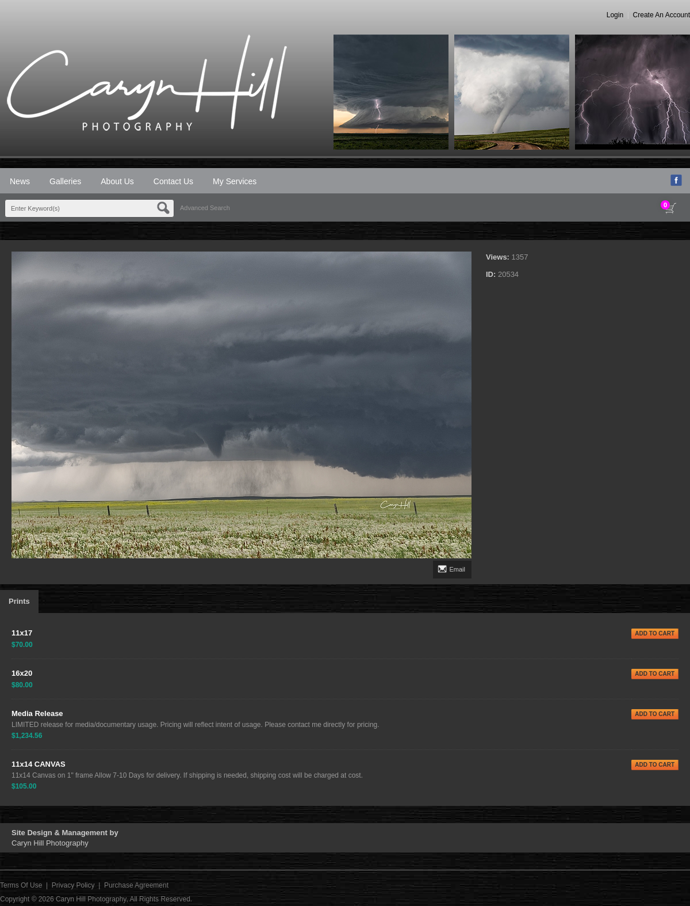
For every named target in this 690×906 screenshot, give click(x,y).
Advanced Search (205, 207)
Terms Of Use (21, 885)
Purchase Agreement (136, 885)
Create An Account (661, 15)
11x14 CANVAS (39, 764)
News (20, 181)
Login (615, 15)
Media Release (37, 713)
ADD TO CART (654, 633)
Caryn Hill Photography (91, 899)
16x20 (22, 673)
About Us (117, 181)
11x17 (22, 633)
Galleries (65, 181)
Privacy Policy (73, 885)
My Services (234, 181)
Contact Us (173, 181)
